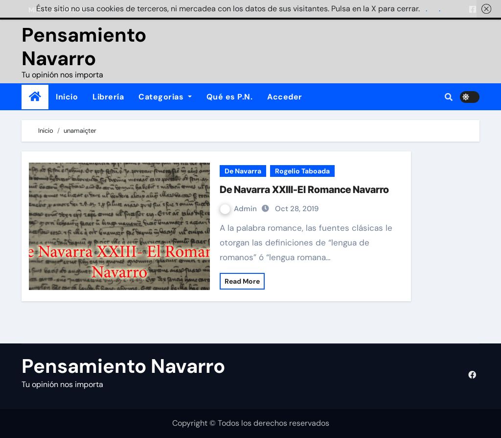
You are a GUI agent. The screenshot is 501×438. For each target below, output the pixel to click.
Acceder (284, 97)
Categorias (165, 97)
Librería (108, 97)
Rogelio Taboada (302, 171)
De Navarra (243, 171)
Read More (242, 281)
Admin (239, 209)
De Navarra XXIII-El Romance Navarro (304, 189)
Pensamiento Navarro (84, 46)
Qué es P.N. (229, 97)
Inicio (67, 97)
